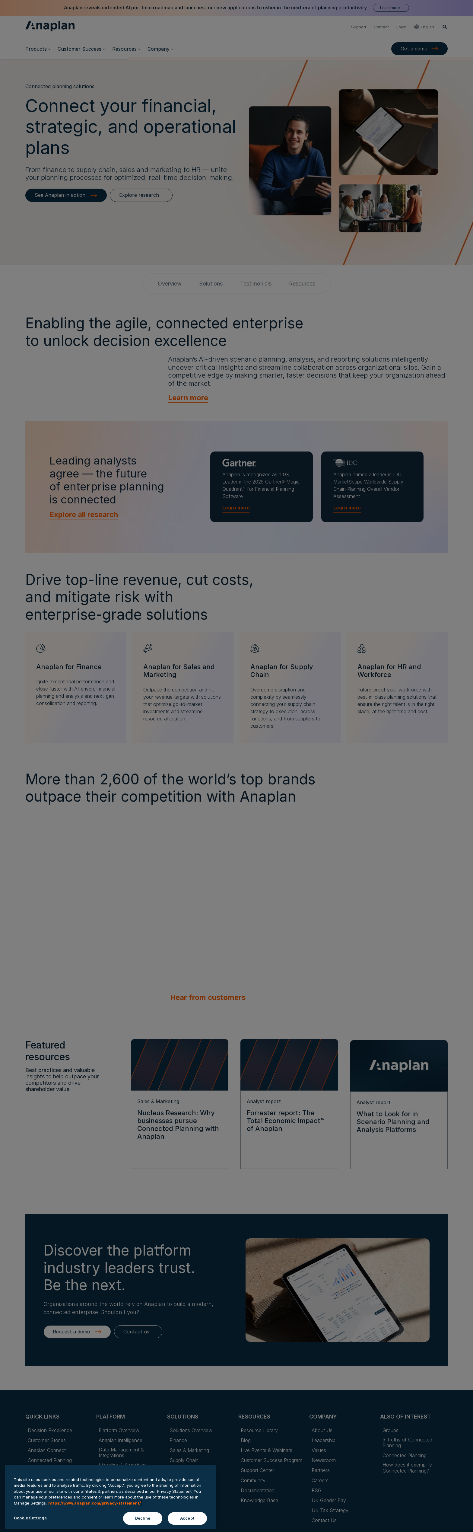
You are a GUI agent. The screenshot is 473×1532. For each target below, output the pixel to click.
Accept (187, 1518)
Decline (142, 1518)
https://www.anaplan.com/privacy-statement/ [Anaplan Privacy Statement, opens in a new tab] (94, 1503)
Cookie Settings (30, 1517)
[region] (110, 1497)
